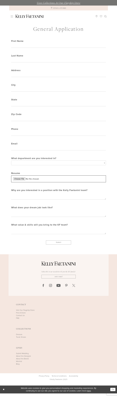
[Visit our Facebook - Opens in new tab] (43, 289)
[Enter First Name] (58, 45)
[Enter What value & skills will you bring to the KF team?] (58, 233)
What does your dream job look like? (32, 210)
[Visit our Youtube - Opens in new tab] (58, 289)
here (89, 394)
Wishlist (19, 365)
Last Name (17, 56)
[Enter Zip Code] (58, 120)
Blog (18, 367)
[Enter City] (58, 90)
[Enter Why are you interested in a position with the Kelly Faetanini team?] (58, 198)
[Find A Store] (58, 8)
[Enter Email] (58, 150)
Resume (15, 175)
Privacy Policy (44, 380)
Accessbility (73, 380)
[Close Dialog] (4, 393)
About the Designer (23, 359)
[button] (11, 16)
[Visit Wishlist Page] (101, 16)
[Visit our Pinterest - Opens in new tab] (66, 289)
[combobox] (58, 164)
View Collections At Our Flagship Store (58, 2)
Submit (58, 246)
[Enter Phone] (58, 135)
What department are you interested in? (33, 160)
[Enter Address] (58, 75)
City (13, 85)
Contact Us (20, 319)
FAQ (17, 321)
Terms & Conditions (59, 380)
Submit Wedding (22, 357)
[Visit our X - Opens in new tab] (73, 289)
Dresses (19, 338)
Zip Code (16, 115)
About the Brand (22, 362)
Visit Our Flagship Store (25, 313)
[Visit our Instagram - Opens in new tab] (50, 289)
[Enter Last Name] (58, 60)
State (14, 100)
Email (14, 145)
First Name (17, 41)
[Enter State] (58, 105)
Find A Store (21, 316)
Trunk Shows (21, 340)
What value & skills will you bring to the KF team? (39, 227)
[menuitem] (11, 16)
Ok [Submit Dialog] (112, 392)
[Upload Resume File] (58, 181)
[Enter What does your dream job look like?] (58, 216)
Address (16, 70)
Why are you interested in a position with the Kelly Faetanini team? (49, 192)
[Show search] (105, 16)
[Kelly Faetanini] (29, 16)
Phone (14, 130)
